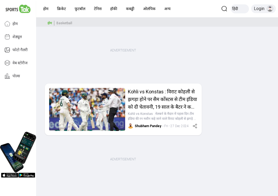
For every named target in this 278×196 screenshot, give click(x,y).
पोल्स (12, 76)
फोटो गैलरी (16, 50)
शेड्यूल (13, 37)
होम (11, 24)
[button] (46, 8)
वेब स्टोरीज (15, 63)
